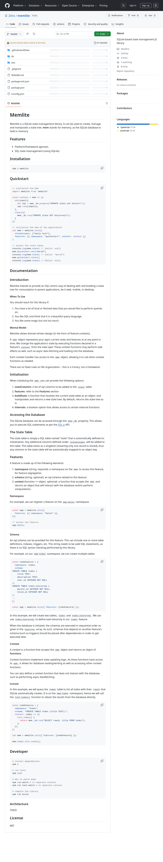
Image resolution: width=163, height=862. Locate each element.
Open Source (71, 5)
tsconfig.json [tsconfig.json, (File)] (17, 93)
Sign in (133, 5)
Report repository (125, 71)
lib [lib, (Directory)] (12, 56)
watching (124, 62)
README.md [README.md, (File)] (17, 75)
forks (122, 66)
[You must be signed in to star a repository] (150, 15)
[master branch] (14, 33)
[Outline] (106, 103)
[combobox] (75, 34)
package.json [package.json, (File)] (17, 87)
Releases (122, 79)
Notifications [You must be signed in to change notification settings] (115, 15)
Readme (123, 48)
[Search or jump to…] (123, 5)
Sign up (145, 5)
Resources (52, 5)
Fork (133, 15)
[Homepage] (7, 5)
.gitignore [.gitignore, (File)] (16, 68)
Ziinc (12, 16)
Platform (19, 5)
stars (122, 57)
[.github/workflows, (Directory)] (20, 50)
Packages (122, 93)
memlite (23, 16)
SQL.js (61, 424)
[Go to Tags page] (34, 33)
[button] (102, 168)
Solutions (35, 5)
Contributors (124, 108)
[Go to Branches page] (27, 33)
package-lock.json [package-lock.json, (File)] (20, 81)
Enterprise (89, 5)
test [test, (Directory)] (13, 62)
